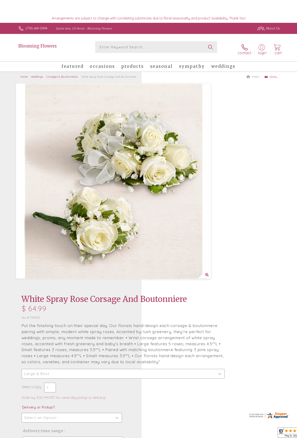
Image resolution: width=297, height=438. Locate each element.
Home (24, 73)
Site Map (269, 434)
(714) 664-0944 (36, 28)
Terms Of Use (188, 434)
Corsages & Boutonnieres (62, 73)
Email (271, 73)
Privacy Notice (213, 434)
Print (253, 73)
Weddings (37, 73)
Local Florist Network (242, 434)
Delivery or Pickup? (165, 224)
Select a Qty (158, 204)
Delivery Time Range (169, 247)
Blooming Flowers (37, 46)
